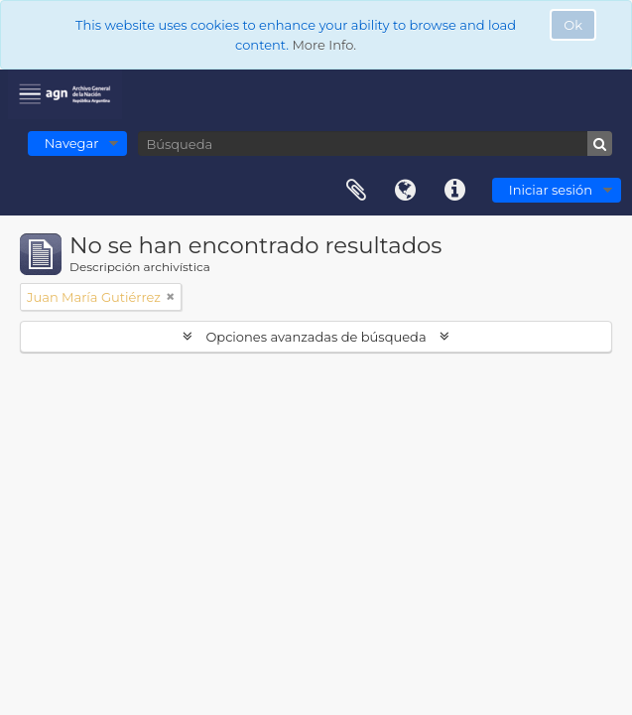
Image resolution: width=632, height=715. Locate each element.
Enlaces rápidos (455, 190)
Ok (573, 25)
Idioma (406, 190)
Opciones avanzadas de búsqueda (316, 337)
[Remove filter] (171, 297)
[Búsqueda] (375, 143)
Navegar (72, 143)
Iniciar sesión (550, 190)
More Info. (324, 45)
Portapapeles (356, 190)
